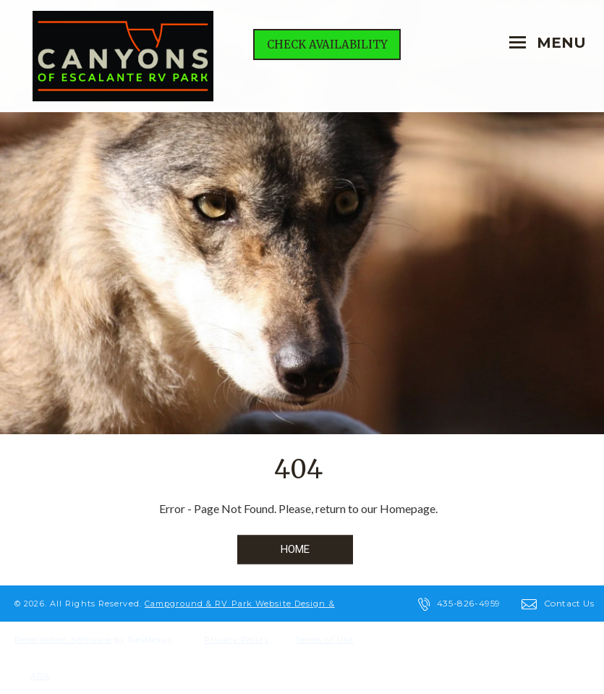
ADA (40, 676)
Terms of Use (324, 640)
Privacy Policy (236, 640)
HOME (295, 549)
